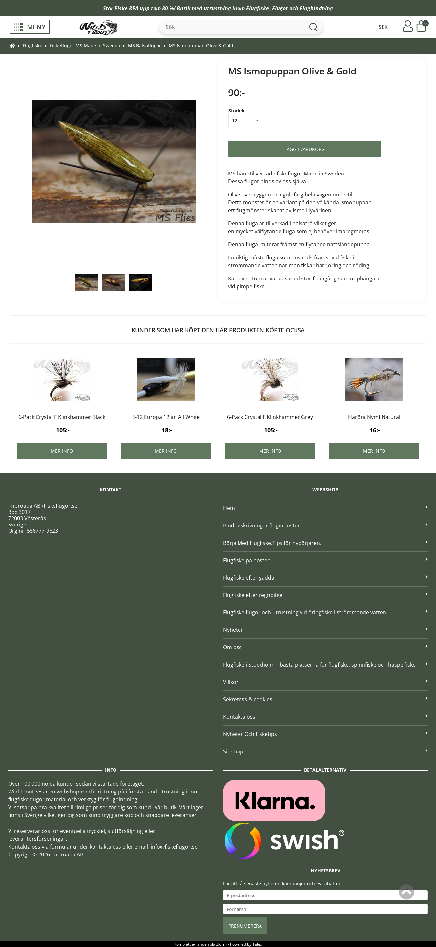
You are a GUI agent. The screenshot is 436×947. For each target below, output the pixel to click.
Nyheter (325, 629)
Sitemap (325, 751)
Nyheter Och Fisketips (325, 734)
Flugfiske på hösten (325, 560)
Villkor (325, 682)
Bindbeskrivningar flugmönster (325, 525)
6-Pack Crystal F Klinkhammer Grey (270, 417)
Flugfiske (257, 8)
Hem (325, 508)
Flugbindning (316, 8)
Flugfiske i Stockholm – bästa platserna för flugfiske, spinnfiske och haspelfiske (325, 664)
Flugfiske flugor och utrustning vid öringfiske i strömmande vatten (325, 612)
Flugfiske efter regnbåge (325, 595)
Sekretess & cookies (325, 699)
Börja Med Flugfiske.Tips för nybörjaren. (325, 542)
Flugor (280, 8)
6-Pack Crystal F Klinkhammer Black (61, 417)
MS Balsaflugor (144, 45)
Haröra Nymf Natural (374, 417)
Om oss (325, 647)
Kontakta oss (325, 716)
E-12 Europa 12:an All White (166, 417)
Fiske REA (126, 8)
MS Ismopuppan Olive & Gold (201, 45)
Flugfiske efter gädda (325, 577)
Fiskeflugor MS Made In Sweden (85, 45)
